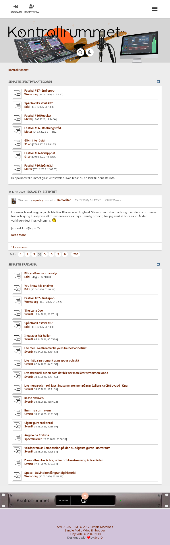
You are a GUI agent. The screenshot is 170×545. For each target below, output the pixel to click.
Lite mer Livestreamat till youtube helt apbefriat (55, 348)
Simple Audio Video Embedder (85, 530)
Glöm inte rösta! (34, 140)
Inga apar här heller (37, 336)
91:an (27, 144)
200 (75, 254)
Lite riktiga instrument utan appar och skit (51, 360)
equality (38, 200)
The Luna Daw (33, 311)
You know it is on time (38, 286)
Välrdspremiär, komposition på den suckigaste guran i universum (67, 448)
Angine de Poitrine (36, 435)
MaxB (28, 119)
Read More (18, 235)
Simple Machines (102, 527)
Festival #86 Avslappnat (39, 153)
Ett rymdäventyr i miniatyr (40, 273)
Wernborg (31, 302)
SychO (98, 537)
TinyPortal (76, 534)
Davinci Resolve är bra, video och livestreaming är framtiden (63, 460)
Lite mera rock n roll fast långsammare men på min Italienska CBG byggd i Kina (76, 386)
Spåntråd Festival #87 (38, 323)
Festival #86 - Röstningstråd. (43, 128)
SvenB (28, 314)
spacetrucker (33, 439)
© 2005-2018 (92, 534)
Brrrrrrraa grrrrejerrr (37, 410)
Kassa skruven (34, 398)
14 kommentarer (20, 247)
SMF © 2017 (81, 527)
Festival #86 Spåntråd (38, 165)
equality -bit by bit (42, 192)
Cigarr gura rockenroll (38, 423)
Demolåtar (64, 200)
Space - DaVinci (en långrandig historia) (50, 473)
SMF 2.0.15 (64, 527)
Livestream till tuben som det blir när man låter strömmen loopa (66, 373)
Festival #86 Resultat (37, 116)
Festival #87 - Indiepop (39, 298)
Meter (28, 132)
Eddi (27, 277)
